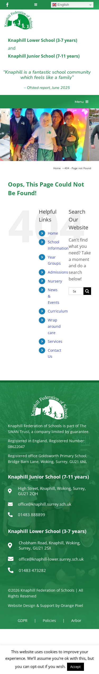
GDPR (22, 620)
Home (53, 233)
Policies (49, 620)
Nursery (55, 281)
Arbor (76, 620)
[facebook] (7, 5)
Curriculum (58, 311)
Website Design (21, 605)
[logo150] (18, 12)
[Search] (87, 291)
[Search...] (76, 291)
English (60, 5)
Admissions (58, 272)
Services (55, 341)
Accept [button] (75, 666)
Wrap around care (54, 326)
